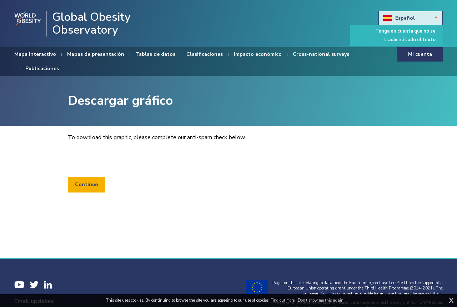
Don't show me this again (320, 300)
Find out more (283, 300)
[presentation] (122, 159)
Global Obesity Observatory (91, 23)
